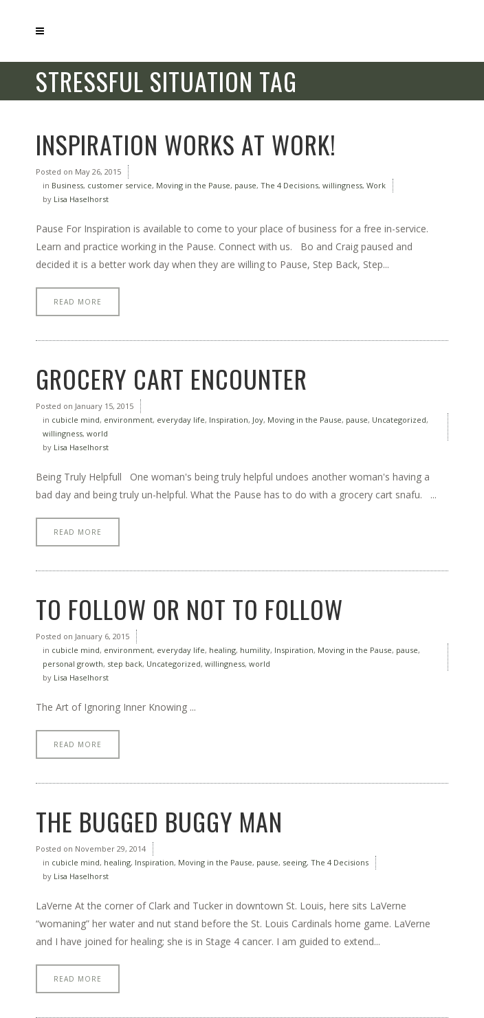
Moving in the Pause (193, 185)
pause (245, 185)
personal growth (73, 664)
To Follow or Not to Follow (189, 608)
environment (128, 419)
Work (376, 185)
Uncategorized (399, 419)
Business (67, 185)
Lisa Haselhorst (81, 199)
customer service (119, 185)
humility (255, 650)
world (97, 433)
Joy (257, 419)
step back (124, 664)
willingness (342, 185)
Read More (78, 302)
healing (222, 650)
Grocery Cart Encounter (171, 378)
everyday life (181, 419)
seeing (295, 862)
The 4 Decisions (289, 185)
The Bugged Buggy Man (159, 821)
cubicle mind (76, 419)
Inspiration (228, 419)
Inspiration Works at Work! (186, 144)
